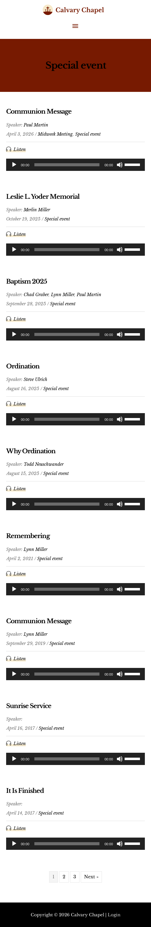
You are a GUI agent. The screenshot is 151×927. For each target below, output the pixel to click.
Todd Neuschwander (44, 464)
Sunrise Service (28, 706)
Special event (88, 134)
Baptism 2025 (26, 281)
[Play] (14, 165)
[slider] (67, 164)
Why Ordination (31, 451)
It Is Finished (25, 790)
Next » (91, 877)
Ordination (23, 366)
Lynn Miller (62, 294)
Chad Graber (36, 294)
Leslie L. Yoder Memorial (42, 196)
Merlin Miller (37, 210)
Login (114, 915)
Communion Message (39, 111)
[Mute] (120, 165)
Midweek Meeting (55, 134)
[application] (75, 165)
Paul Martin (36, 125)
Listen (20, 149)
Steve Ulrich (35, 379)
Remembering (28, 536)
